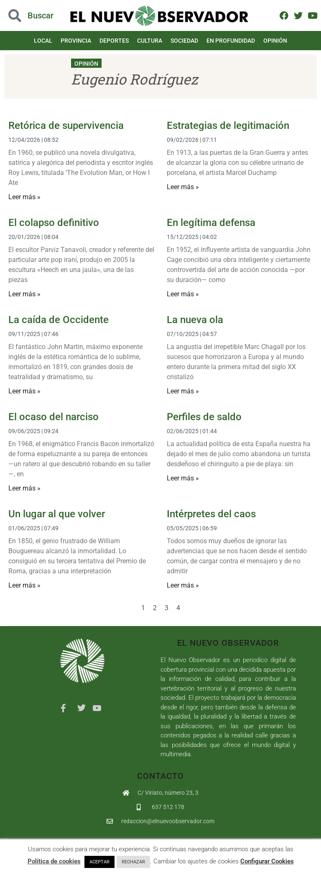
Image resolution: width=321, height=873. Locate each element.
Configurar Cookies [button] (267, 861)
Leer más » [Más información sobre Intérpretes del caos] (183, 585)
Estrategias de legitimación (228, 125)
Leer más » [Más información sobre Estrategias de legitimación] (183, 187)
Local (43, 40)
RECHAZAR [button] (133, 862)
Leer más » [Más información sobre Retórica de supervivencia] (24, 197)
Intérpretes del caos (211, 514)
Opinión (275, 40)
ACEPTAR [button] (99, 862)
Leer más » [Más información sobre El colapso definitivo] (24, 294)
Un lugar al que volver (56, 514)
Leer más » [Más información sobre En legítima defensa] (183, 294)
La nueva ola (195, 320)
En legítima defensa (211, 223)
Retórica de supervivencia (66, 125)
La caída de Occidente (58, 320)
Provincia (76, 40)
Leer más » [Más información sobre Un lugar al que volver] (24, 585)
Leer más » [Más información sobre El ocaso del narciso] (24, 488)
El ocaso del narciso (53, 417)
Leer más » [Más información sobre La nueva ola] (183, 391)
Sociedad (184, 40)
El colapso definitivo (53, 223)
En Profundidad (230, 40)
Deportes (114, 40)
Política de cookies (54, 861)
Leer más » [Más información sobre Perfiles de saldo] (183, 478)
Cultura (149, 40)
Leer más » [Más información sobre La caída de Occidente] (24, 391)
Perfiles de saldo (204, 417)
